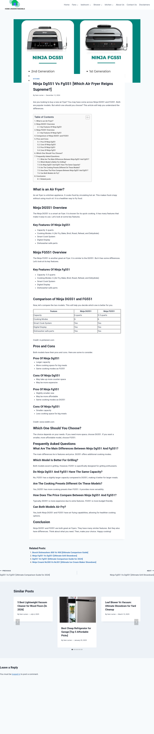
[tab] (72, 649)
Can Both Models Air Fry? (49, 173)
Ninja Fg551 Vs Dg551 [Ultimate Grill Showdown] (54, 555)
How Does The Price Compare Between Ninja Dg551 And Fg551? (64, 170)
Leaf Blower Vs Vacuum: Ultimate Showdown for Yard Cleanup (120, 606)
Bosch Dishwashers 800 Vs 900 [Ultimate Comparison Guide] (60, 552)
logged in (16, 674)
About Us (120, 4)
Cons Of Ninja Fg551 (48, 150)
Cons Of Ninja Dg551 (48, 145)
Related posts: (45, 179)
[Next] (136, 622)
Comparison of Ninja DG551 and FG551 (52, 136)
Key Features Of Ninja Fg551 (50, 133)
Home (67, 4)
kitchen (36, 79)
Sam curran (39, 95)
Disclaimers (144, 4)
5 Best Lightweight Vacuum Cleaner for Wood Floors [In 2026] (32, 606)
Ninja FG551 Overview (45, 130)
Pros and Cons (42, 139)
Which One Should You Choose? (49, 153)
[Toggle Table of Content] (86, 117)
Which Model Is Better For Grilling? (53, 162)
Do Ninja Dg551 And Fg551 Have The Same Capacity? (60, 165)
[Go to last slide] (18, 622)
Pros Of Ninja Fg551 (47, 147)
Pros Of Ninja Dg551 (47, 142)
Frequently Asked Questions (47, 156)
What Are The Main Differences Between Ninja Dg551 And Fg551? (64, 159)
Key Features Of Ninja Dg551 (51, 127)
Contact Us (132, 4)
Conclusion (41, 176)
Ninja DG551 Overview (45, 124)
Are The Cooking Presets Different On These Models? (60, 167)
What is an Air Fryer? (44, 121)
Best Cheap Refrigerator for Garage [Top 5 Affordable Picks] (76, 632)
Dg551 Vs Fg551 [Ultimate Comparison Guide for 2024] (57, 559)
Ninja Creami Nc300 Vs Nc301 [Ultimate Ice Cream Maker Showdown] (64, 562)
